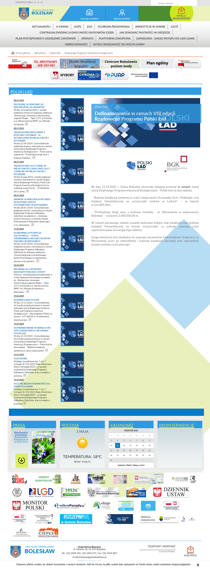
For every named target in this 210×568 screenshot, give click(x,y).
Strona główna (24, 14)
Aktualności (41, 26)
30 (150, 455)
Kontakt (173, 2)
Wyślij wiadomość (190, 555)
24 (111, 455)
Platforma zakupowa (115, 38)
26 (124, 455)
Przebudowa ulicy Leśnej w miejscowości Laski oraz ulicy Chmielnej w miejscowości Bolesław (32, 169)
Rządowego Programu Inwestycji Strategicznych (89, 53)
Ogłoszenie (20, 358)
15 (143, 445)
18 (118, 450)
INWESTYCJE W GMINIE (150, 26)
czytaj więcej (26, 123)
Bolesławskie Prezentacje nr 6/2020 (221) (21, 437)
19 (124, 450)
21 (137, 450)
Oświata (87, 38)
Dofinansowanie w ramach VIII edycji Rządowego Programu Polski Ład (32, 330)
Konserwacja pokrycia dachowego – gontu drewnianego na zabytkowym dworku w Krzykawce (32, 237)
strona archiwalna (167, 551)
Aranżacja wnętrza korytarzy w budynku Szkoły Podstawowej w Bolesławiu (32, 202)
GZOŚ (174, 26)
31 (111, 460)
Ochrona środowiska (114, 26)
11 (118, 445)
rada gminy (122, 18)
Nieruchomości (76, 44)
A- (35, 2)
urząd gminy (89, 18)
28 (137, 455)
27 (130, 455)
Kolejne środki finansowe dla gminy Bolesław (32, 385)
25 (118, 455)
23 (150, 450)
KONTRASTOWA (24, 2)
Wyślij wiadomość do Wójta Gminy (119, 44)
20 (130, 450)
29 (143, 455)
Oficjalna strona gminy (43, 10)
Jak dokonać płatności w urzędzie (144, 32)
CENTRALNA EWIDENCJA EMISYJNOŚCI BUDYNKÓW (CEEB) (77, 32)
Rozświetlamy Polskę (26, 300)
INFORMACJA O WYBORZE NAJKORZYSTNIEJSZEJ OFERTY (29, 270)
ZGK (89, 26)
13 (130, 445)
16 (150, 445)
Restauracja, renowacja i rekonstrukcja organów (29, 105)
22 (143, 450)
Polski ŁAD (55, 53)
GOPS (77, 26)
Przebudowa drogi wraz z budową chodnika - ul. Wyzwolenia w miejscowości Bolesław (31, 136)
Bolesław (42, 13)
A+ (42, 2)
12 (124, 445)
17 (111, 450)
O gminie (62, 26)
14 (137, 445)
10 (111, 445)
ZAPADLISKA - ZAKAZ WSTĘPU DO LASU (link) (165, 38)
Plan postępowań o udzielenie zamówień (46, 38)
